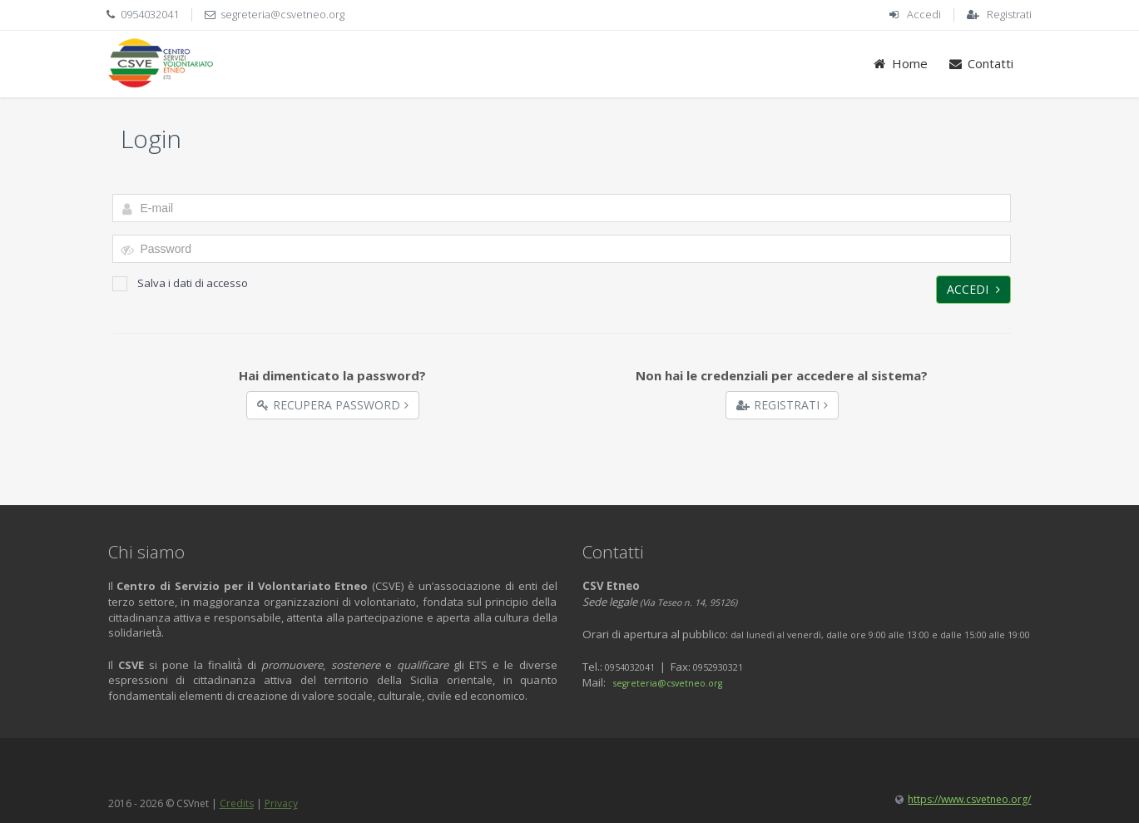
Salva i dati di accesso (180, 283)
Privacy (281, 803)
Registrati (1009, 14)
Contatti (980, 63)
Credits (237, 803)
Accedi (924, 14)
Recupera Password (333, 405)
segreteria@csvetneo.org (282, 14)
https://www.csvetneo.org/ (969, 799)
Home (900, 63)
